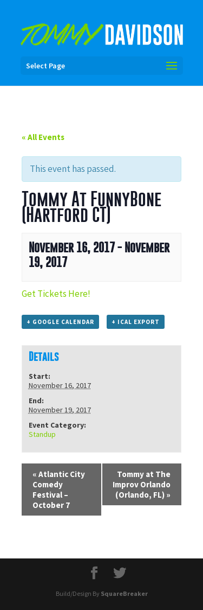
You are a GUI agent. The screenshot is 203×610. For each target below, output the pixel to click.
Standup (42, 434)
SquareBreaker (124, 593)
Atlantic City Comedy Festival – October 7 (58, 489)
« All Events (43, 137)
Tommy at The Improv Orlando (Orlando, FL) (142, 484)
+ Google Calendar (60, 322)
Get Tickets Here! (56, 294)
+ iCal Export (136, 322)
